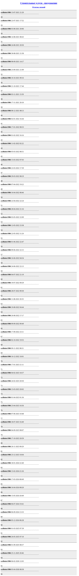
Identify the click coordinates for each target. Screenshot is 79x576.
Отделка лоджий (38, 7)
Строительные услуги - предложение (38, 3)
